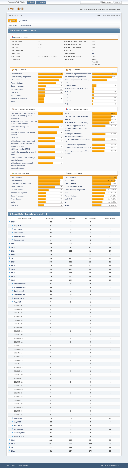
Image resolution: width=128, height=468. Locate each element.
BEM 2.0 (68, 119)
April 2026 (18, 229)
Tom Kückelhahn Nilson (73, 187)
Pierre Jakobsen (17, 83)
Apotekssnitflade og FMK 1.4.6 (76, 88)
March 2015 (18, 429)
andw (13, 101)
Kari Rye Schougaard (19, 98)
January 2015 (19, 436)
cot (93, 53)
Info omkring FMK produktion (75, 77)
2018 (13, 269)
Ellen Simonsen (16, 80)
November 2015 (20, 287)
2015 (13, 280)
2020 (13, 262)
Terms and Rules (110, 465)
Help (102, 465)
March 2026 (18, 233)
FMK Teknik (16, 8)
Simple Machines (23, 465)
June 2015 (18, 418)
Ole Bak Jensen (17, 89)
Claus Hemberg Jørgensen (21, 77)
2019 (13, 265)
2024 (13, 247)
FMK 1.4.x (68, 91)
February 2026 (19, 236)
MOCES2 (14, 138)
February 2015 (19, 433)
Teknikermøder (70, 85)
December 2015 (20, 284)
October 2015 (19, 291)
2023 (13, 251)
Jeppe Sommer (16, 199)
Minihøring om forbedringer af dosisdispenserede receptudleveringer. (22, 165)
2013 (13, 444)
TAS (66, 104)
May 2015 (17, 422)
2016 (13, 276)
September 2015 (20, 295)
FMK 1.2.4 (68, 98)
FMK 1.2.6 (68, 101)
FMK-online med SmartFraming (76, 122)
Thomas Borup (16, 74)
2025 (13, 244)
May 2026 (17, 225)
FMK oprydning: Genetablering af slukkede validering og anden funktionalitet (23, 115)
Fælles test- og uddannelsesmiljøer (78, 74)
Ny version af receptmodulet (75, 145)
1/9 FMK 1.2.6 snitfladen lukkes (76, 116)
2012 (13, 447)
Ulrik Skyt (14, 92)
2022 (13, 255)
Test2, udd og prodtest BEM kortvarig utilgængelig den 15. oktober (76, 128)
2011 (13, 451)
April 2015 (18, 425)
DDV (66, 95)
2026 (13, 222)
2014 (13, 440)
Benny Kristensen (17, 86)
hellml (67, 205)
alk (66, 202)
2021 (13, 258)
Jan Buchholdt (16, 95)
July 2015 (17, 302)
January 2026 (19, 240)
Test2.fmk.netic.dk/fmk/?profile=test (78, 148)
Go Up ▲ (119, 465)
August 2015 (19, 298)
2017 (13, 273)
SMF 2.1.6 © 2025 (11, 465)
